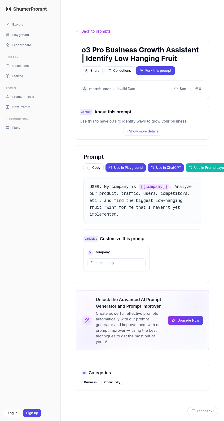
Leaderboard (18, 45)
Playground (17, 35)
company (102, 252)
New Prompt (18, 107)
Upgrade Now (185, 320)
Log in (13, 413)
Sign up (32, 413)
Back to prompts (93, 31)
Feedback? (203, 411)
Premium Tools (20, 97)
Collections (17, 66)
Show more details (142, 131)
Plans (13, 128)
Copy (94, 168)
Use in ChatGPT (165, 168)
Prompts (101, 20)
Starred (14, 76)
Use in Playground (125, 168)
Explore (14, 24)
